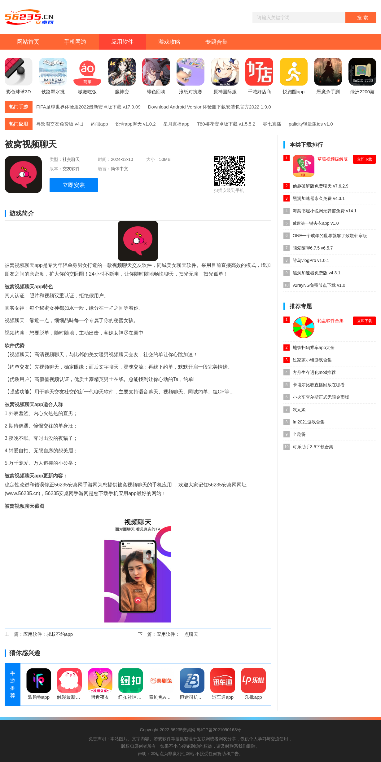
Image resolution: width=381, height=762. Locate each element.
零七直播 (272, 123)
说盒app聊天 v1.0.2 (136, 123)
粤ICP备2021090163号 (219, 729)
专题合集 (216, 42)
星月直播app (176, 123)
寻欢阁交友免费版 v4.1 (60, 123)
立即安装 (74, 185)
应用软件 (122, 42)
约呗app (99, 123)
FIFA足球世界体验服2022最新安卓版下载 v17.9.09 (88, 106)
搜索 (363, 17)
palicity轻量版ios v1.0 (311, 123)
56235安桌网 (182, 729)
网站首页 (28, 42)
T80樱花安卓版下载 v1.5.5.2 (226, 123)
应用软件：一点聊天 (177, 634)
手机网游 (75, 42)
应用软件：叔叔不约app (48, 634)
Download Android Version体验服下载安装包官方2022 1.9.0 (209, 106)
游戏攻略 (169, 42)
